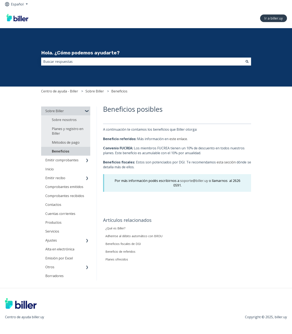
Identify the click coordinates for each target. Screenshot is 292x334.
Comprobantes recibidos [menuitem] (64, 195)
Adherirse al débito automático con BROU (133, 236)
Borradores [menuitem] (54, 276)
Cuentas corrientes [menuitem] (60, 213)
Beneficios (119, 91)
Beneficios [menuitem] (60, 151)
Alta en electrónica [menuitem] (59, 249)
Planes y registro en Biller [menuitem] (67, 131)
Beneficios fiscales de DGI (123, 244)
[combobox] (142, 62)
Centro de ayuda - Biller (59, 91)
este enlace (178, 139)
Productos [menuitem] (53, 222)
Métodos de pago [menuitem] (66, 142)
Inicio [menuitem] (49, 169)
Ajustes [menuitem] (51, 240)
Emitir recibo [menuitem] (55, 178)
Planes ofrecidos (116, 259)
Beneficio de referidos (120, 252)
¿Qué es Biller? (115, 228)
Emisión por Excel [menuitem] (59, 258)
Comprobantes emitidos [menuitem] (64, 186)
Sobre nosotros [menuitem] (64, 119)
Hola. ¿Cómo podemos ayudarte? (80, 53)
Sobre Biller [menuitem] (54, 111)
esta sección (226, 162)
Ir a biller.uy (273, 18)
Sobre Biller (94, 91)
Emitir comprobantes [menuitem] (62, 160)
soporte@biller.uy (194, 180)
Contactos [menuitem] (53, 204)
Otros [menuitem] (49, 267)
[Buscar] (247, 62)
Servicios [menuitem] (52, 231)
